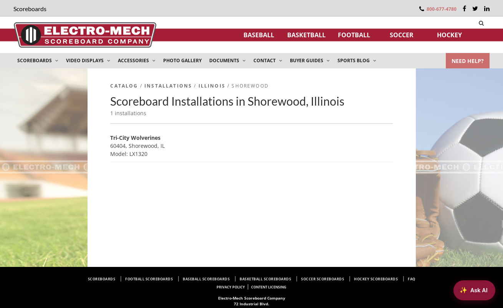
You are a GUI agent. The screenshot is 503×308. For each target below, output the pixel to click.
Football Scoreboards (149, 279)
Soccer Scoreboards (322, 279)
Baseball (258, 35)
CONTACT (267, 60)
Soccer (402, 35)
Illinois (212, 86)
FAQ (411, 279)
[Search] (481, 23)
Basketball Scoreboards (265, 279)
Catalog (124, 86)
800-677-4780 (442, 9)
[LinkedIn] (487, 8)
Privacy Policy (231, 287)
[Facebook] (464, 8)
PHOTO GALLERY (182, 60)
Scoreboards (102, 279)
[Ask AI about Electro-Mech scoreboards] (474, 290)
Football (354, 35)
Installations (168, 86)
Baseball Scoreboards (206, 279)
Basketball (306, 35)
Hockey (449, 35)
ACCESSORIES (137, 60)
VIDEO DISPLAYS (88, 60)
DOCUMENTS (227, 60)
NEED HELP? (468, 61)
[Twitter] (475, 8)
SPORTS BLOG (357, 60)
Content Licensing (268, 287)
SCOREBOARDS (37, 60)
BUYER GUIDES (310, 60)
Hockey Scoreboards (376, 279)
